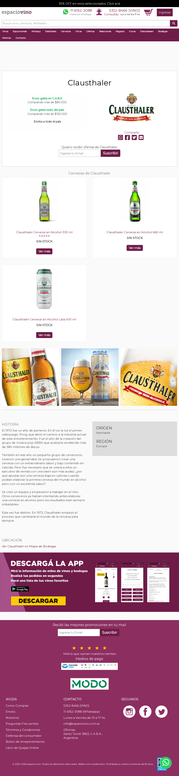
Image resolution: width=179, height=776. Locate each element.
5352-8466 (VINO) (124, 10)
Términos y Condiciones (23, 730)
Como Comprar (17, 705)
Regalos (120, 31)
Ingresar (165, 12)
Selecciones (105, 31)
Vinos (5, 31)
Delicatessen (147, 31)
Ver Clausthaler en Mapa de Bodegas (29, 546)
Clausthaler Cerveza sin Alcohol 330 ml (44, 232)
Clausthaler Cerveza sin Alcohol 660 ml (135, 232)
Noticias (6, 37)
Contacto (20, 37)
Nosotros (12, 718)
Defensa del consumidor (23, 736)
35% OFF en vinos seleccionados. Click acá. (89, 3)
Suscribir (110, 153)
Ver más (44, 251)
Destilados (50, 31)
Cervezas (66, 31)
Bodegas (163, 31)
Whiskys (36, 31)
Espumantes (20, 31)
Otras (78, 31)
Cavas (132, 31)
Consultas (111, 14)
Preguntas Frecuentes (22, 723)
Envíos (10, 711)
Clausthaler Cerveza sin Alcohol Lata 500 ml (44, 319)
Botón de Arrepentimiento (25, 741)
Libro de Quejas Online (22, 748)
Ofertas (90, 31)
